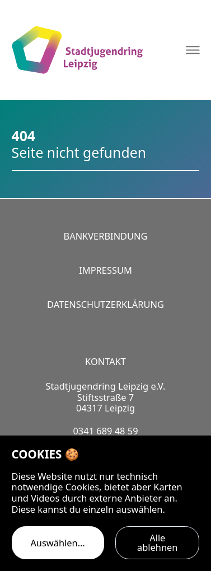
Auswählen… (57, 542)
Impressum (105, 270)
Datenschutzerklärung (105, 304)
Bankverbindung (105, 236)
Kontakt (105, 361)
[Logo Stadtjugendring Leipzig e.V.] (77, 50)
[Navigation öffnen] (193, 50)
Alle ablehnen (157, 542)
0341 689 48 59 (105, 430)
